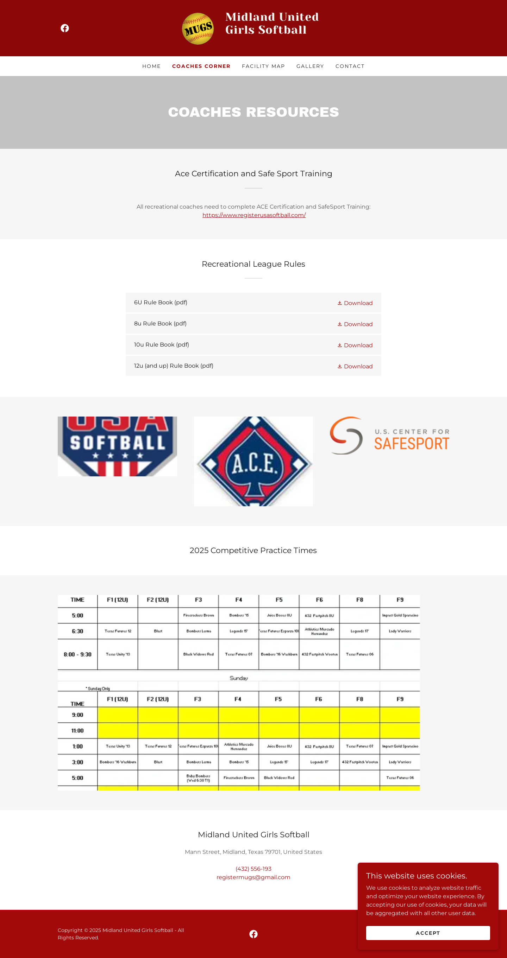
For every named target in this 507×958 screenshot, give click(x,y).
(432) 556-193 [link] (253, 868)
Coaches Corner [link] (201, 66)
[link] (65, 28)
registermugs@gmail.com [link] (253, 877)
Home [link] (151, 66)
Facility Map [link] (263, 66)
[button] (355, 302)
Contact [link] (350, 66)
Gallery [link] (310, 66)
